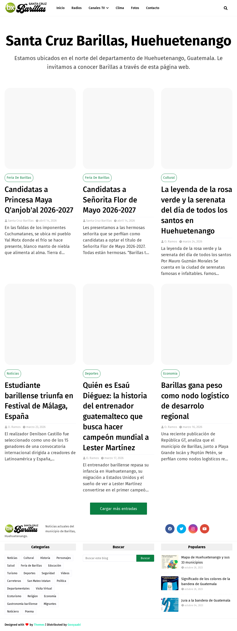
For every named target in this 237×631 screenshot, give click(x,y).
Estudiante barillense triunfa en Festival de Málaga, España (39, 401)
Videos (65, 573)
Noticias (13, 374)
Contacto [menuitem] (152, 8)
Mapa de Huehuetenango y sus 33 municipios (205, 560)
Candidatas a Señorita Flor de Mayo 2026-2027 (110, 200)
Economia (170, 374)
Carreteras (14, 581)
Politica (61, 581)
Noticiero (13, 611)
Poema (29, 611)
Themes (39, 624)
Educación (54, 565)
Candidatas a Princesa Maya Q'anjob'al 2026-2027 (39, 200)
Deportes (91, 374)
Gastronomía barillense (22, 604)
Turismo (12, 573)
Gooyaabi (74, 624)
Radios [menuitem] (77, 8)
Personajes (63, 558)
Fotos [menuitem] (135, 8)
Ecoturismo (14, 596)
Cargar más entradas (118, 508)
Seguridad (48, 573)
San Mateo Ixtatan (38, 581)
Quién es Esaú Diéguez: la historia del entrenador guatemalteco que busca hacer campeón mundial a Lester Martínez (116, 416)
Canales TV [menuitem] (97, 8)
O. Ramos (170, 241)
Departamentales (18, 588)
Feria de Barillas (19, 178)
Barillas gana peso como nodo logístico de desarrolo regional (195, 401)
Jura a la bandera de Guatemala (205, 600)
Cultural (169, 178)
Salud (11, 565)
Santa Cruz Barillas (21, 220)
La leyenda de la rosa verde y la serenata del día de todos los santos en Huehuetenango (196, 210)
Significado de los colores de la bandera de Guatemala (205, 581)
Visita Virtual (44, 588)
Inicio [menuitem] (60, 8)
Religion (33, 596)
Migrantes (50, 604)
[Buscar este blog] (109, 558)
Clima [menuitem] (120, 8)
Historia (45, 558)
